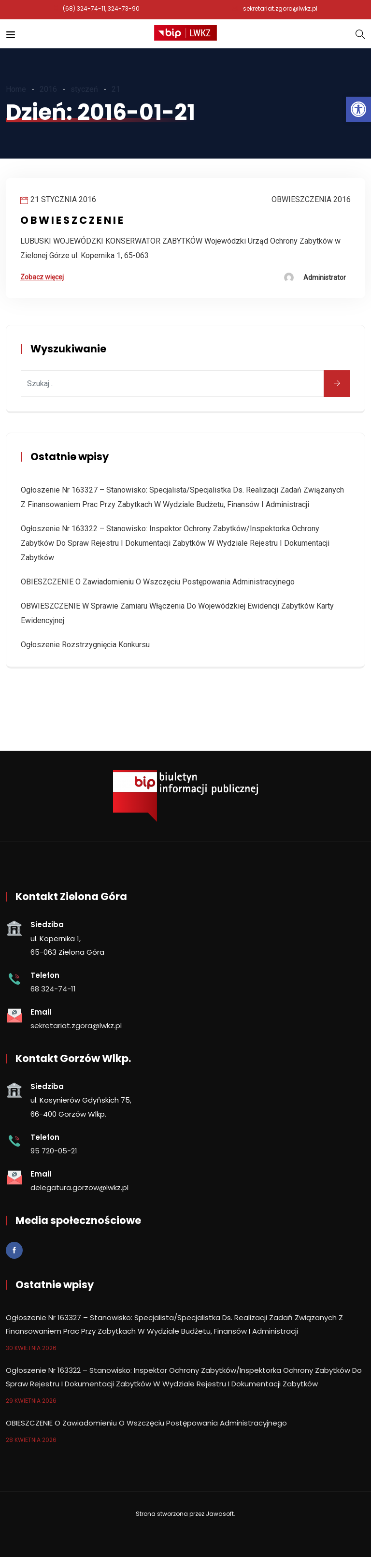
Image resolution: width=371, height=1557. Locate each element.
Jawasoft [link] (220, 1514)
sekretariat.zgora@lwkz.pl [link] (280, 8)
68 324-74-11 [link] (53, 989)
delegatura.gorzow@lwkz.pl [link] (79, 1187)
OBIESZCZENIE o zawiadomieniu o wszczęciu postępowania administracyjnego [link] (158, 581)
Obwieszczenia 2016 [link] (311, 199)
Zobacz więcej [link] (42, 277)
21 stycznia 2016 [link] (63, 199)
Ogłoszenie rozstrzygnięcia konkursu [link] (85, 644)
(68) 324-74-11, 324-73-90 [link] (101, 8)
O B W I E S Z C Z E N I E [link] (71, 220)
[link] (358, 109)
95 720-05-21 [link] (53, 1151)
